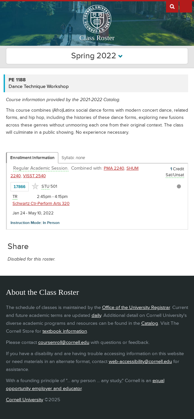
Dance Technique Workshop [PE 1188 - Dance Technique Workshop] (39, 86)
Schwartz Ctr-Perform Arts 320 (41, 203)
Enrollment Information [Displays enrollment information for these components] (32, 157)
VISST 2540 (34, 176)
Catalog (149, 323)
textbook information (64, 331)
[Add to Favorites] (35, 186)
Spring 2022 (97, 56)
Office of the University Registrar (136, 307)
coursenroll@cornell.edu (63, 342)
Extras (186, 6)
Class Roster (97, 38)
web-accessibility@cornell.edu (140, 361)
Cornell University (24, 400)
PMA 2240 (114, 168)
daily (96, 315)
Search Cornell (172, 6)
